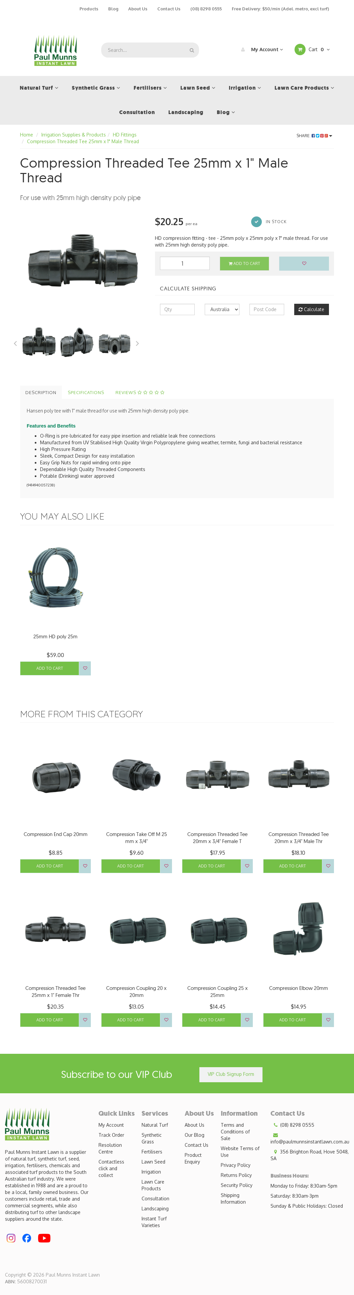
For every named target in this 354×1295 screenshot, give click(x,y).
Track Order (111, 1135)
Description (40, 392)
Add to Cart (244, 263)
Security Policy (236, 1185)
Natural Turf (155, 1125)
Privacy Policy (235, 1165)
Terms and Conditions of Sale (235, 1131)
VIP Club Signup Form (231, 1074)
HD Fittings (125, 134)
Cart (312, 49)
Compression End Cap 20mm (55, 834)
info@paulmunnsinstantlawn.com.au (310, 1138)
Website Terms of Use (240, 1151)
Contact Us (168, 8)
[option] (82, 262)
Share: (314, 135)
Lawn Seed (153, 1162)
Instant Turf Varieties (154, 1222)
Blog (113, 8)
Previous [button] (15, 342)
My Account (260, 49)
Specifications (86, 392)
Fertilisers (152, 1151)
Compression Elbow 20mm (298, 988)
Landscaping (155, 1208)
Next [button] (137, 342)
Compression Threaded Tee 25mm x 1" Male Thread (83, 141)
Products (88, 8)
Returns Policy (236, 1175)
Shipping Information (233, 1198)
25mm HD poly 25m (55, 636)
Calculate (311, 309)
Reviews (140, 392)
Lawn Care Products (153, 1185)
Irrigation (151, 1172)
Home (26, 134)
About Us (137, 8)
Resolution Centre (110, 1148)
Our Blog (194, 1135)
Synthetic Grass (152, 1138)
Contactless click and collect (111, 1168)
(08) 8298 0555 (206, 8)
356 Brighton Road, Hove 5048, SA (310, 1154)
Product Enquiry (193, 1158)
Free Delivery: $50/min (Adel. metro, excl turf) (280, 8)
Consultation (155, 1198)
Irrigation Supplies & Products (73, 134)
